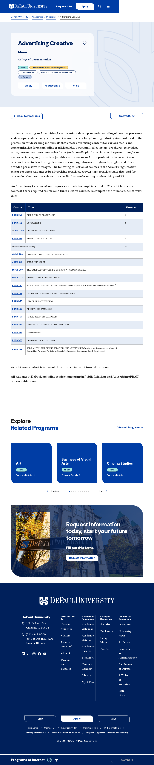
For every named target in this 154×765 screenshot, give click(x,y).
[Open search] (131, 6)
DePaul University (19, 17)
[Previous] (53, 492)
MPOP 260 (17, 270)
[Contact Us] (49, 728)
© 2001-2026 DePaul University (77, 741)
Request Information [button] (82, 558)
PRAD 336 (17, 309)
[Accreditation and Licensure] (65, 733)
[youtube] (44, 654)
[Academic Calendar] (86, 627)
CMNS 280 (17, 254)
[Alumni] (66, 654)
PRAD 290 (17, 286)
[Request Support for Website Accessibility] (107, 733)
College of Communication (34, 60)
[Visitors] (66, 636)
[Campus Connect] (86, 667)
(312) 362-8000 (36, 635)
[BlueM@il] (86, 658)
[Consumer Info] (90, 728)
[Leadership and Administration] (124, 654)
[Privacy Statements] (36, 733)
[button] (27, 116)
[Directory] (124, 625)
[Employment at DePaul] (124, 667)
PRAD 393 (17, 350)
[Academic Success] (86, 649)
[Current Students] (66, 627)
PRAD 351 (17, 223)
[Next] (103, 492)
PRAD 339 (17, 325)
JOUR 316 (17, 262)
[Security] (104, 625)
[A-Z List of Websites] (124, 680)
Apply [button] (28, 86)
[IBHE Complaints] (112, 728)
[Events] (104, 650)
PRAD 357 (17, 239)
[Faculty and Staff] (66, 645)
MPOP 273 (17, 278)
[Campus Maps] (104, 641)
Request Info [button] (52, 86)
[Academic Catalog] (86, 638)
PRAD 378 (19, 231)
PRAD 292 (17, 293)
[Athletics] (124, 643)
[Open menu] (140, 6)
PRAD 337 (17, 317)
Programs (51, 17)
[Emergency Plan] (69, 728)
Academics (37, 17)
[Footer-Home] (77, 601)
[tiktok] (28, 654)
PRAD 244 (17, 215)
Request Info (93, 7)
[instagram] (33, 654)
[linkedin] (23, 654)
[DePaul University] (34, 6)
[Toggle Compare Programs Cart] (77, 760)
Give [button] (114, 719)
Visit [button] (76, 86)
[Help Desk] (124, 694)
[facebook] (39, 654)
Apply (115, 7)
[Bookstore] (104, 632)
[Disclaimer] (33, 728)
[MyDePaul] (86, 683)
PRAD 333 (17, 301)
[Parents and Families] (66, 665)
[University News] (124, 634)
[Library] (86, 676)
